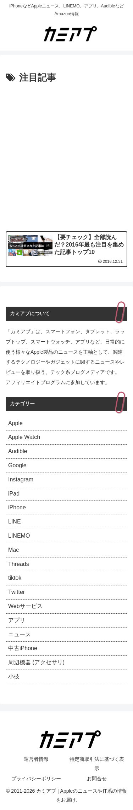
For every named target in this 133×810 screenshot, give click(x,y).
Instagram (20, 479)
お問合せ (97, 778)
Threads (18, 564)
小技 (14, 676)
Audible (17, 451)
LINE (14, 522)
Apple (15, 423)
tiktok (14, 578)
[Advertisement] (66, 155)
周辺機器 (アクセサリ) (36, 662)
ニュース (19, 634)
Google (17, 465)
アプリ (16, 620)
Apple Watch (24, 437)
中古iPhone (22, 648)
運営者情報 (36, 759)
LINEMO (19, 536)
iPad (14, 494)
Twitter (16, 592)
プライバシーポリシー (36, 778)
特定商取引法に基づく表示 (97, 763)
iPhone (17, 507)
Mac (13, 550)
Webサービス (25, 606)
